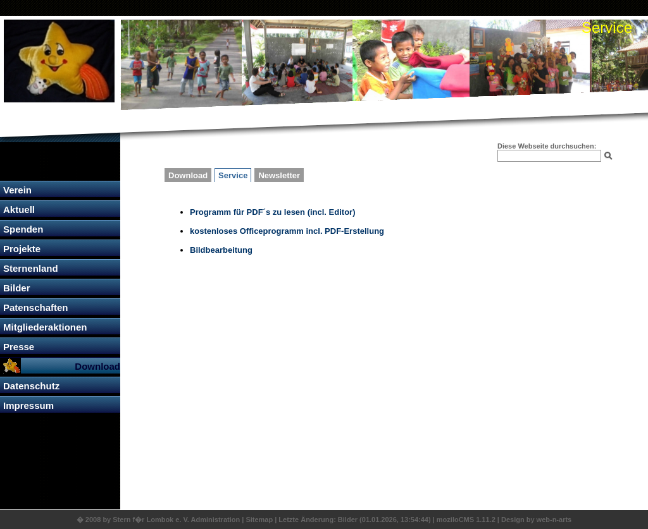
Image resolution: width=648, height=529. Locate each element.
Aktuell (19, 209)
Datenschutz (31, 385)
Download (97, 366)
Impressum (28, 405)
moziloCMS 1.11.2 (466, 519)
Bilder (16, 288)
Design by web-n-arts (536, 519)
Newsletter (279, 175)
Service (232, 175)
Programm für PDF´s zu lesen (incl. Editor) (272, 212)
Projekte (21, 248)
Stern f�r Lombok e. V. (151, 519)
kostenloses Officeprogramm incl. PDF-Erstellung (287, 231)
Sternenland (30, 268)
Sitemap (259, 519)
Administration (216, 519)
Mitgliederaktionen (45, 327)
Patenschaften (35, 307)
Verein (17, 190)
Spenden (23, 229)
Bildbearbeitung (221, 250)
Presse (18, 346)
